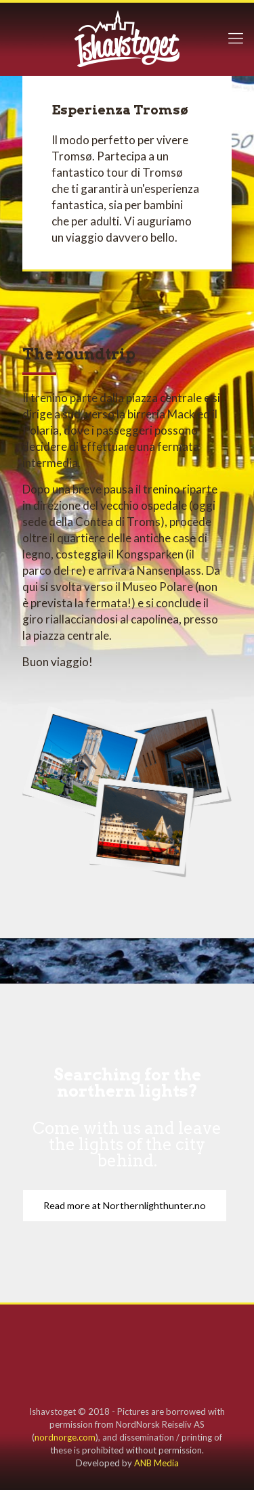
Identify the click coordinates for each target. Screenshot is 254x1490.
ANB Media (156, 1463)
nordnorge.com (65, 1437)
